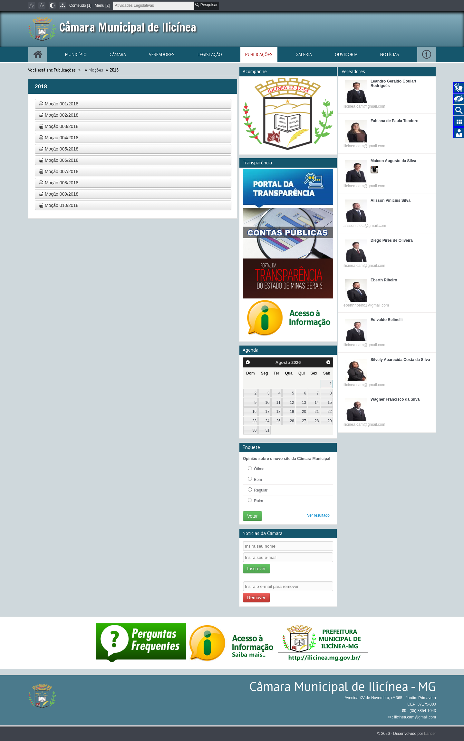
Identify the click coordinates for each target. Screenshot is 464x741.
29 (329, 421)
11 (278, 402)
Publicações (259, 54)
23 (254, 421)
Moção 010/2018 (58, 205)
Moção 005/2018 (58, 148)
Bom (255, 479)
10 (267, 402)
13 (304, 402)
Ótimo (256, 468)
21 (316, 411)
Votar (252, 516)
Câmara (118, 54)
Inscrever (256, 568)
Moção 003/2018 (58, 126)
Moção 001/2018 (58, 103)
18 (278, 411)
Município (76, 54)
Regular (257, 489)
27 (304, 421)
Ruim (255, 500)
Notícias (389, 54)
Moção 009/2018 (58, 194)
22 (329, 411)
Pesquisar (206, 5)
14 (316, 402)
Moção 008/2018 (58, 182)
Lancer (430, 733)
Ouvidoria (346, 54)
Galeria (303, 54)
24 (267, 421)
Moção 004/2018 (58, 137)
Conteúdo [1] (80, 5)
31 (267, 430)
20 (304, 411)
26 (292, 421)
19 (292, 411)
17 (267, 411)
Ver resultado (318, 515)
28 (316, 421)
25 (278, 421)
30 (254, 430)
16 (254, 411)
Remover (256, 597)
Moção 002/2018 (58, 115)
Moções (96, 70)
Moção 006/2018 (58, 160)
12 (292, 402)
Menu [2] (102, 5)
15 (329, 402)
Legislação (210, 54)
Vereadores (162, 54)
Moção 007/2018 (58, 171)
